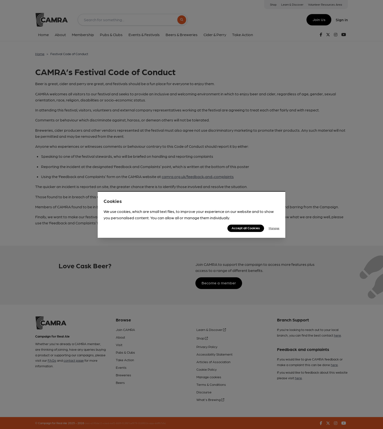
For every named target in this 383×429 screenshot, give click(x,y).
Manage (274, 228)
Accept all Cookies (246, 228)
